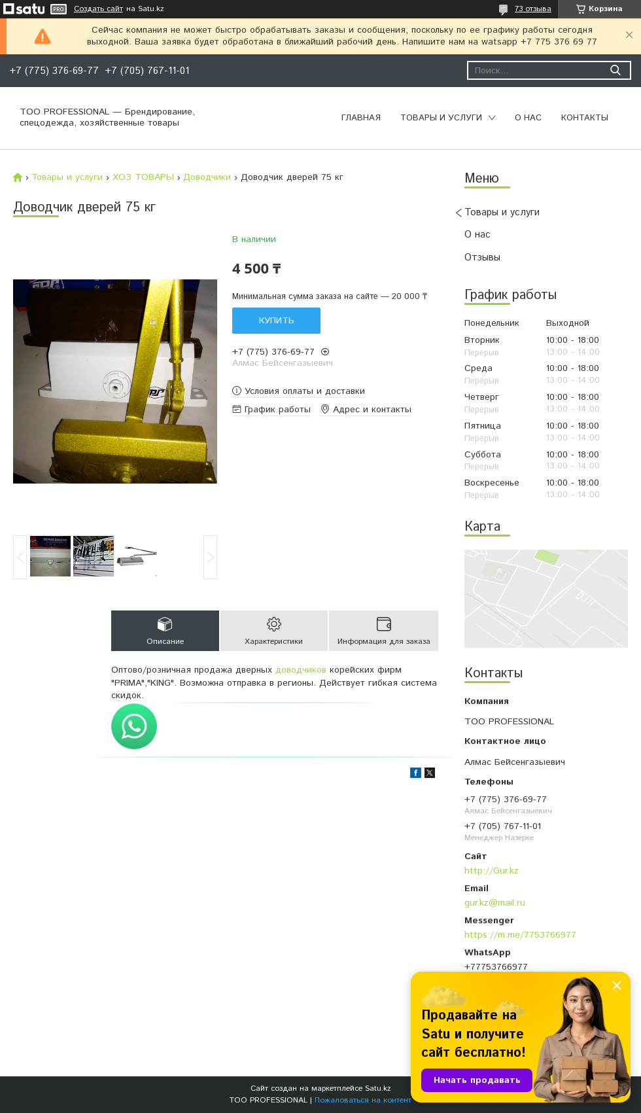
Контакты (584, 118)
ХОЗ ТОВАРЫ (143, 177)
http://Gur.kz (491, 870)
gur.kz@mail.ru (494, 903)
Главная (361, 118)
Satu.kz (378, 1088)
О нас (528, 118)
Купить (276, 320)
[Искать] (615, 70)
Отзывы (482, 257)
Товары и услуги (441, 118)
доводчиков (300, 670)
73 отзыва (533, 8)
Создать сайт (98, 9)
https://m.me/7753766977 (520, 935)
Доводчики (207, 177)
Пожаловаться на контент (363, 1100)
